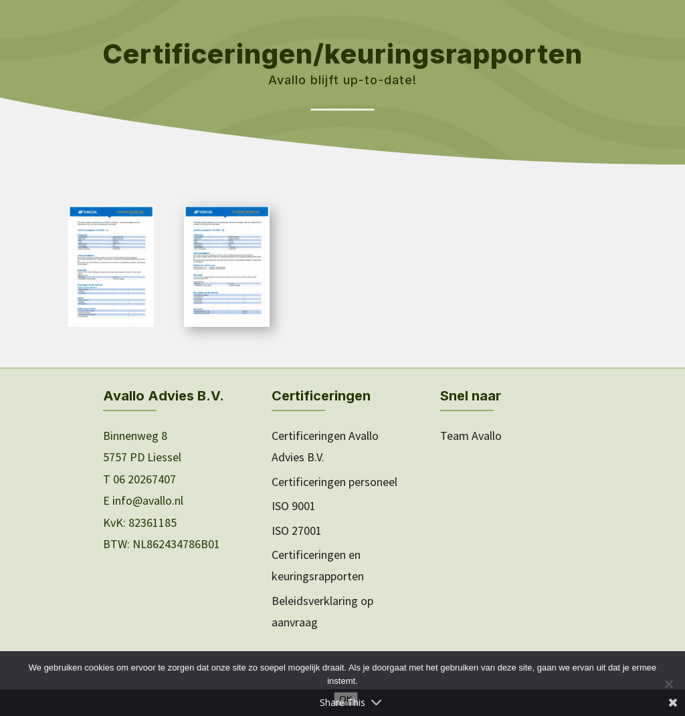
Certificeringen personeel (334, 481)
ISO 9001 (294, 505)
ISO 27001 (297, 530)
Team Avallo (471, 435)
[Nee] (668, 684)
